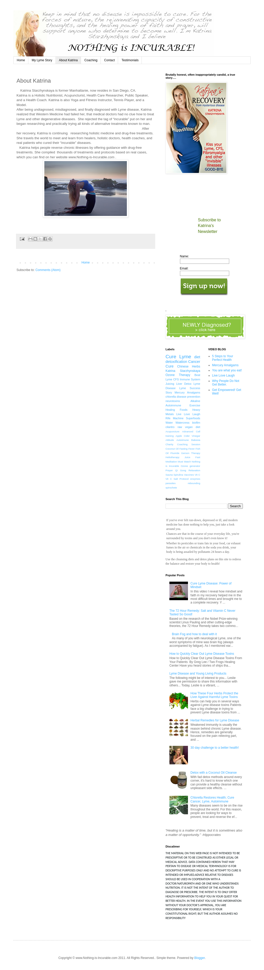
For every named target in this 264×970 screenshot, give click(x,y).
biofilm (196, 422)
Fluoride (174, 453)
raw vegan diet (189, 427)
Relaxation (194, 470)
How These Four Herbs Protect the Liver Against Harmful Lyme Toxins (214, 695)
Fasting (183, 448)
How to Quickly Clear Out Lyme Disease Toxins (201, 654)
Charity (169, 444)
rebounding (194, 483)
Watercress (182, 422)
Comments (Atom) (47, 270)
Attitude (170, 440)
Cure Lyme (178, 356)
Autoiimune (182, 440)
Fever (191, 448)
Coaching (90, 60)
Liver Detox (183, 383)
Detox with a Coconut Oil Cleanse (214, 772)
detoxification (176, 362)
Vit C (197, 474)
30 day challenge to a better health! (215, 747)
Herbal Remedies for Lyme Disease (215, 720)
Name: (184, 256)
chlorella (171, 396)
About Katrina (68, 60)
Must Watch (184, 461)
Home (21, 60)
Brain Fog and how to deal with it (194, 634)
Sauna (169, 474)
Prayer (169, 470)
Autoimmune (173, 405)
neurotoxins (173, 401)
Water (169, 422)
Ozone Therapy (178, 375)
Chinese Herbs (188, 366)
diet (197, 357)
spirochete (171, 487)
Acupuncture (172, 431)
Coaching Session (188, 444)
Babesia (195, 440)
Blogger (199, 958)
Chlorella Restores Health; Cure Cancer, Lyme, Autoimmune (212, 799)
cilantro (170, 427)
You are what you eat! (227, 370)
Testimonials (129, 60)
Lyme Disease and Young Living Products (197, 673)
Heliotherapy (172, 457)
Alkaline (195, 401)
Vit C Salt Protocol (177, 478)
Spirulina (178, 474)
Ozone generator (190, 466)
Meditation (171, 461)
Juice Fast (192, 457)
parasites (171, 483)
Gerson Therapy (190, 453)
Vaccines (189, 474)
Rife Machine (175, 418)
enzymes (195, 478)
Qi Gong (180, 470)
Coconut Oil (172, 448)
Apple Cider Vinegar (188, 435)
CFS (176, 379)
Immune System (190, 379)
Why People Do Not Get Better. (225, 382)
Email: (184, 268)
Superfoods (193, 418)
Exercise (194, 405)
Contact (109, 60)
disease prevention (188, 396)
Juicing (170, 383)
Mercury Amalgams (187, 392)
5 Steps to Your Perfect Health (222, 358)
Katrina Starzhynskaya (183, 371)
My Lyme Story (42, 60)
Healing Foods (176, 409)
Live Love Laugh (188, 414)
